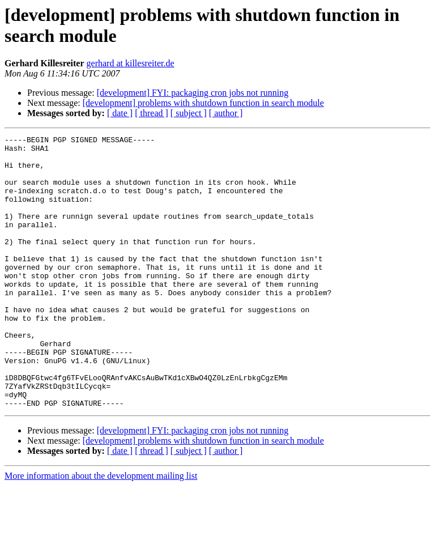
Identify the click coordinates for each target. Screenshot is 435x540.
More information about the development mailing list (101, 530)
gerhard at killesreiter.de (130, 63)
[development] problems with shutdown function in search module (203, 103)
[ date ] (120, 113)
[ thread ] (151, 113)
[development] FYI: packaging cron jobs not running (193, 92)
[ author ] (226, 113)
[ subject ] (188, 113)
